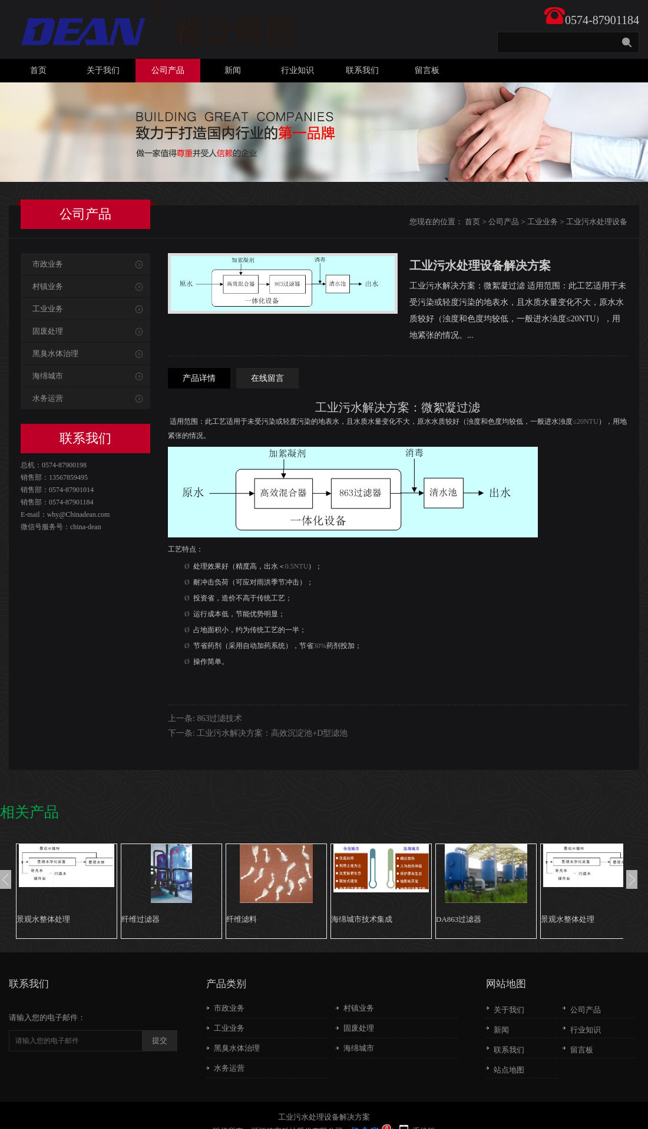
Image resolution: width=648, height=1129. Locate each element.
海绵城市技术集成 (361, 919)
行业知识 (297, 70)
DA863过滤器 (458, 919)
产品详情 (199, 378)
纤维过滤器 (140, 919)
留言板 (427, 70)
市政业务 (47, 264)
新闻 (232, 70)
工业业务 (542, 221)
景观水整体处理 (43, 919)
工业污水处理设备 (596, 221)
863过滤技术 (219, 718)
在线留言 (267, 378)
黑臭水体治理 (55, 353)
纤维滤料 (241, 919)
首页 (38, 70)
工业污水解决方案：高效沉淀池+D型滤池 (272, 733)
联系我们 (362, 70)
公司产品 (167, 70)
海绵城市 (47, 375)
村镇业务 (47, 286)
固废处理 (47, 331)
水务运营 (47, 398)
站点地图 (509, 1069)
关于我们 (103, 70)
